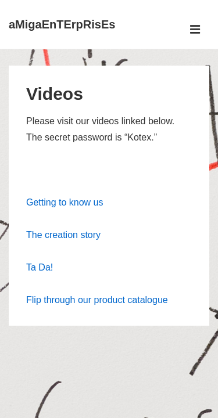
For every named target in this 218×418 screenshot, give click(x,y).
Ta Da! (39, 267)
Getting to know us (64, 202)
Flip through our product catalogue (97, 300)
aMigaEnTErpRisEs (62, 24)
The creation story (63, 235)
